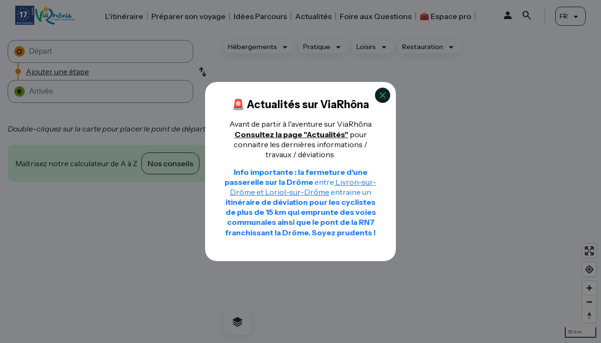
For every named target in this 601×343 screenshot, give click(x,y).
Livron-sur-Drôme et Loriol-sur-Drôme (303, 187)
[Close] (382, 95)
